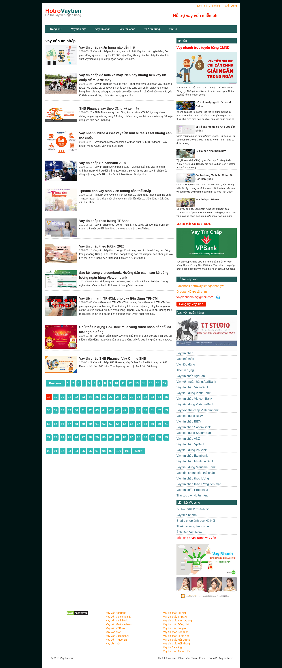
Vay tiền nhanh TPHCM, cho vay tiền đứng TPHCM (118, 298)
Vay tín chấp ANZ (188, 438)
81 (110, 437)
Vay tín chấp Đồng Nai (176, 624)
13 (137, 383)
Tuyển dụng (230, 5)
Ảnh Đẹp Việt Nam (189, 532)
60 (90, 423)
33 (152, 396)
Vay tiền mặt (78, 29)
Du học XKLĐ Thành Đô (192, 509)
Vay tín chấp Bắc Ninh (175, 632)
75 (69, 437)
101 (127, 450)
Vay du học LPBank (207, 199)
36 (48, 410)
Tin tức (182, 41)
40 (76, 410)
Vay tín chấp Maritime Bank (195, 461)
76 (76, 437)
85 (138, 437)
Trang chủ (56, 29)
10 (116, 383)
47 (124, 410)
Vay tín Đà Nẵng (172, 647)
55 (55, 423)
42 (90, 410)
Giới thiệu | (215, 5)
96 (90, 450)
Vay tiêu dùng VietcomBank (195, 404)
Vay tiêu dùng (185, 364)
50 (145, 410)
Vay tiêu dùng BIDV (189, 416)
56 (62, 423)
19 (55, 396)
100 (118, 450)
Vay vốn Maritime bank (119, 624)
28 (117, 396)
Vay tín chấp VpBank (190, 444)
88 (159, 437)
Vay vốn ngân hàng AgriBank (196, 381)
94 (76, 450)
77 (83, 437)
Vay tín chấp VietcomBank (194, 398)
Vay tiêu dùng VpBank (191, 450)
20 (62, 396)
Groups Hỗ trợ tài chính (192, 291)
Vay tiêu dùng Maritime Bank (195, 467)
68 (145, 423)
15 (151, 383)
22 (76, 396)
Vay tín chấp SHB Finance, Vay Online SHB (112, 358)
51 (152, 410)
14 (144, 383)
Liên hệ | (202, 5)
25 (97, 396)
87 (152, 437)
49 (138, 410)
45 (110, 410)
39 (69, 410)
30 (131, 396)
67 (138, 423)
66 (131, 423)
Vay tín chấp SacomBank (193, 427)
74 (62, 437)
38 (62, 410)
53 (166, 410)
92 (62, 450)
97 (97, 450)
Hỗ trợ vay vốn (187, 279)
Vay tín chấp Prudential (192, 490)
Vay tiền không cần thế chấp (195, 473)
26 (104, 396)
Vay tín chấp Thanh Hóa (177, 651)
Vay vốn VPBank (115, 628)
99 (110, 450)
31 (138, 396)
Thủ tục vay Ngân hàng (192, 495)
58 (76, 423)
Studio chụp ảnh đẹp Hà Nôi (195, 520)
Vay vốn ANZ (113, 632)
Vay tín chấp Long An (175, 628)
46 (117, 410)
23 (83, 396)
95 (83, 450)
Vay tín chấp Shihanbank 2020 (102, 163)
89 (166, 437)
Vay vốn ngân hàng (190, 312)
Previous (55, 383)
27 (110, 396)
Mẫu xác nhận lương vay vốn (196, 538)
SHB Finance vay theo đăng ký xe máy (109, 108)
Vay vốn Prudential (116, 639)
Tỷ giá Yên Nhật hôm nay (210, 150)
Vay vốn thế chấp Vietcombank (197, 410)
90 (48, 450)
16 (157, 383)
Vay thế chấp (127, 29)
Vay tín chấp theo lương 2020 (102, 246)
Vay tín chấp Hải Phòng (176, 643)
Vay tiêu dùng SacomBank (194, 433)
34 (159, 396)
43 (97, 410)
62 (104, 423)
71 (166, 423)
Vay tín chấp (102, 29)
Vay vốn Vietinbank (117, 620)
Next (138, 450)
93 (69, 450)
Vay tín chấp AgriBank (191, 376)
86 (145, 437)
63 (110, 423)
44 (104, 410)
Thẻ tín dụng (152, 29)
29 (124, 396)
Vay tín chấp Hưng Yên (176, 635)
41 (83, 410)
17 (164, 383)
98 (104, 450)
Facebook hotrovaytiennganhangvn (200, 286)
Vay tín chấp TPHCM (175, 616)
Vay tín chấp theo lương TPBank (104, 221)
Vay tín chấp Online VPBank (193, 223)
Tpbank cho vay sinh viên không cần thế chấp (115, 191)
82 (117, 437)
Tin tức (173, 29)
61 (97, 423)
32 (145, 396)
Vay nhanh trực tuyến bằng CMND (203, 48)
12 (130, 383)
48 (131, 410)
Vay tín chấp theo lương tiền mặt (198, 484)
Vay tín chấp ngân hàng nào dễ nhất (107, 47)
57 (69, 423)
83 (124, 437)
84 (131, 437)
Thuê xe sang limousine (192, 526)
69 (152, 423)
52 (159, 410)
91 (55, 450)
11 (123, 383)
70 (159, 423)
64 (117, 423)
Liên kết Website (188, 502)
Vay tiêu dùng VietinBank (193, 393)
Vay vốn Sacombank (117, 635)
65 (124, 423)
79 (97, 437)
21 (69, 396)
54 (48, 423)
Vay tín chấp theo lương (192, 478)
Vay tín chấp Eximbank (192, 455)
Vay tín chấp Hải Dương (177, 639)
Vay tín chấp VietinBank (192, 387)
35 (166, 396)
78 (90, 437)
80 (104, 437)
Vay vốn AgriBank (116, 612)
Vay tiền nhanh (186, 515)
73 (55, 437)
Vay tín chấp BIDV (188, 421)
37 (55, 410)
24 (90, 396)
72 (48, 437)
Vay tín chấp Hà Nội (174, 612)
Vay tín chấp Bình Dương (177, 620)
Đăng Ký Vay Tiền (191, 304)
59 (83, 423)
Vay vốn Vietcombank (118, 616)
